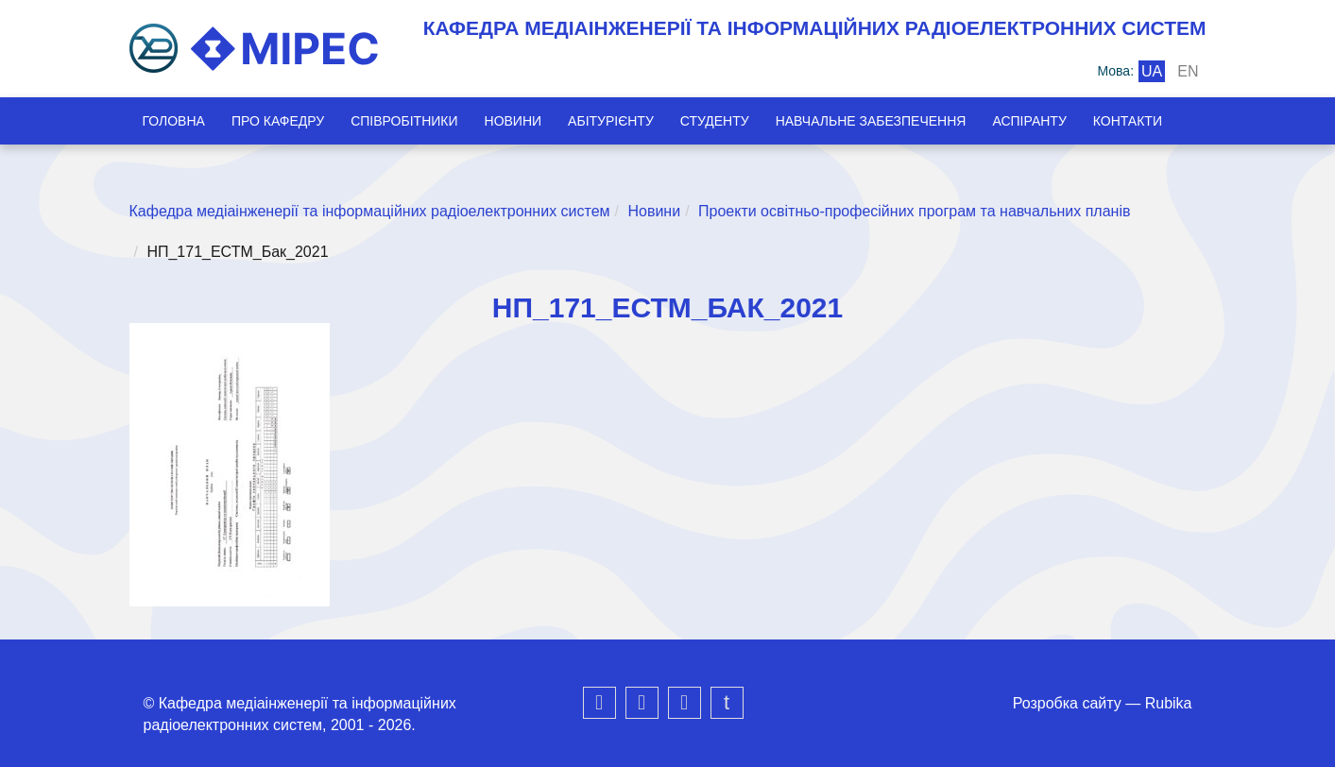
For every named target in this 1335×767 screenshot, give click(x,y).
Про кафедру (277, 120)
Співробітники (404, 120)
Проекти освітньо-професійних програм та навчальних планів (914, 211)
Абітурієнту (611, 120)
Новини (513, 120)
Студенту (714, 120)
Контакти (1127, 120)
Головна (174, 120)
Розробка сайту (1067, 703)
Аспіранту (1029, 120)
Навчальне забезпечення (871, 120)
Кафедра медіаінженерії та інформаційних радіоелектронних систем (369, 211)
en (1187, 71)
